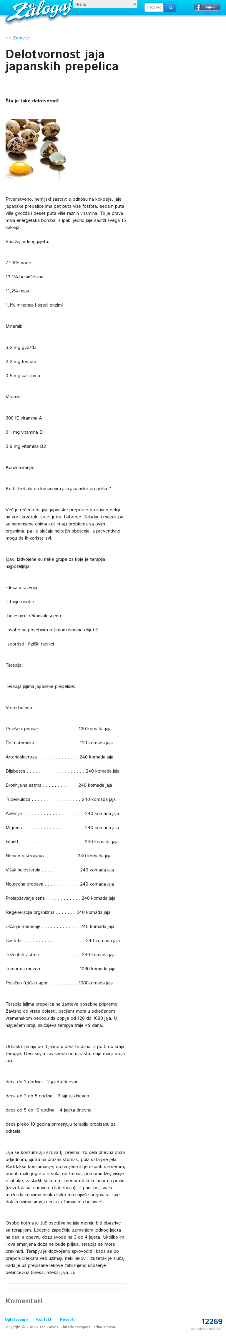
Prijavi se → (207, 7)
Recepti (67, 1319)
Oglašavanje (16, 1319)
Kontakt (43, 1319)
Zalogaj (40, 10)
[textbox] (153, 7)
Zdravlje (21, 38)
